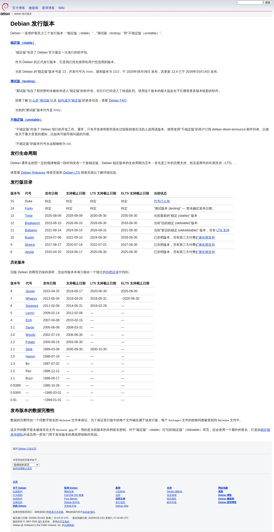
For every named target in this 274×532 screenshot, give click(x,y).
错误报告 (172, 498)
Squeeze (32, 305)
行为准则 (17, 495)
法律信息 (17, 502)
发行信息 (120, 502)
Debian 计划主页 (27, 448)
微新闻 (33, 8)
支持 (169, 488)
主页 (15, 482)
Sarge (30, 327)
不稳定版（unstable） (26, 119)
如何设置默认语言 (22, 468)
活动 (118, 495)
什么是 (39, 100)
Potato (30, 342)
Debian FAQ (117, 100)
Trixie (29, 215)
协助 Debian (19, 506)
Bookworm (32, 223)
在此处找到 (89, 512)
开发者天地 (70, 506)
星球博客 (48, 8)
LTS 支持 (222, 230)
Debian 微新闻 (226, 498)
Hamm (30, 356)
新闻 (118, 488)
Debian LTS (71, 172)
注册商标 (69, 525)
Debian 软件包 (72, 502)
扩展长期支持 (205, 237)
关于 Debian (19, 488)
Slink (29, 349)
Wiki (61, 8)
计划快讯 (120, 491)
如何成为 (70, 100)
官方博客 (18, 8)
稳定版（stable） (23, 42)
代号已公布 (162, 201)
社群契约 (17, 491)
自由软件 (17, 498)
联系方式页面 (56, 512)
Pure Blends (70, 498)
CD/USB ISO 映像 (74, 495)
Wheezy (31, 298)
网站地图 (223, 488)
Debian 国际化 (174, 491)
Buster (29, 237)
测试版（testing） (23, 81)
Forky (29, 208)
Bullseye (31, 230)
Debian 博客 (225, 495)
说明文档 (120, 498)
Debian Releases (33, 172)
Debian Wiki (122, 506)
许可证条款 (63, 521)
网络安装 (69, 491)
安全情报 (172, 495)
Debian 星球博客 (227, 502)
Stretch (30, 244)
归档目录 (112, 272)
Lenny (30, 313)
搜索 (220, 491)
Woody (31, 335)
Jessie (29, 252)
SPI (40, 521)
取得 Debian (71, 488)
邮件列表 (172, 502)
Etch (29, 320)
